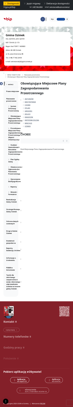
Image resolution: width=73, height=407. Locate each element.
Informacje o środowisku (14, 259)
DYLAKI (26, 108)
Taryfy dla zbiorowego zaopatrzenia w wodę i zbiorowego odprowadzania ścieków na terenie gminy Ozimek (14, 282)
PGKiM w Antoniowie (14, 269)
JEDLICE (26, 114)
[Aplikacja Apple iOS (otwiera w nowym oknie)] (19, 380)
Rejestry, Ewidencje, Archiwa (14, 249)
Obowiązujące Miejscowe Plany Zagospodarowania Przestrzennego (15, 119)
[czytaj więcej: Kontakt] (11, 330)
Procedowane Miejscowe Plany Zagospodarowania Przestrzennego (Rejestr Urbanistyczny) (15, 134)
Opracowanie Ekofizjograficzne (14, 180)
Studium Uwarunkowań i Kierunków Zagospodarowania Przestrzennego (15, 149)
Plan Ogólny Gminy (13, 160)
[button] (36, 321)
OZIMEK (27, 126)
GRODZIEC (27, 111)
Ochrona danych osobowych (14, 222)
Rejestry (12, 187)
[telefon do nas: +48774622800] (37, 7)
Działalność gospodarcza (14, 242)
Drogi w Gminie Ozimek (14, 232)
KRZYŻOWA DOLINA (31, 120)
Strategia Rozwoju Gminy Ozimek (14, 210)
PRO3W (42, 404)
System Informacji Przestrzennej (13, 108)
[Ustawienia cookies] (5, 401)
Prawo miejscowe (14, 91)
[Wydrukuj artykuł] (64, 141)
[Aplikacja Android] (54, 380)
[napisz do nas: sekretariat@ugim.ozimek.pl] (60, 7)
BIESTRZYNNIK (29, 102)
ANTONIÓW (28, 99)
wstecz (9, 84)
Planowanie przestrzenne (14, 100)
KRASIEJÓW (28, 117)
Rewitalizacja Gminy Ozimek (14, 201)
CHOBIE (26, 105)
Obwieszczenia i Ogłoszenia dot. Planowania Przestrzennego (15, 170)
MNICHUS (27, 123)
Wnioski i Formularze (12, 193)
